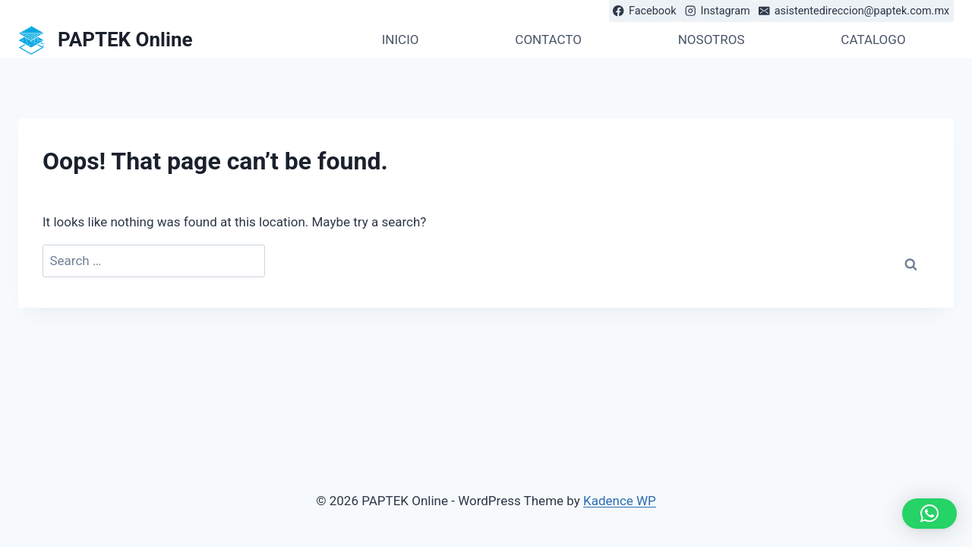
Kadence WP (619, 500)
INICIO (400, 39)
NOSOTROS (711, 39)
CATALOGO (873, 39)
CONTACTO (548, 39)
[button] (929, 513)
